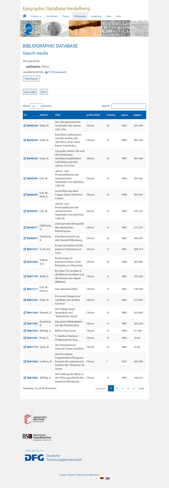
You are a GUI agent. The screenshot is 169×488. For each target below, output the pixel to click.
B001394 (32, 312)
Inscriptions (52, 16)
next (141, 388)
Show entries (37, 106)
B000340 (32, 158)
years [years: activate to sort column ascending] (124, 114)
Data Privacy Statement (88, 474)
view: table (30, 91)
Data (109, 16)
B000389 (32, 194)
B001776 (32, 347)
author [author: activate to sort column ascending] (44, 114)
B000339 (32, 140)
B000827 (32, 238)
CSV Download (55, 71)
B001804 (32, 361)
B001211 (32, 289)
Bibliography (80, 16)
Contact (63, 474)
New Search (31, 78)
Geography (96, 16)
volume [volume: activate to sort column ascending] (110, 114)
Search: (124, 106)
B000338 (32, 125)
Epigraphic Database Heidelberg (56, 8)
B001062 (32, 261)
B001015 (32, 249)
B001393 (32, 300)
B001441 (32, 337)
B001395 (32, 323)
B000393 (32, 211)
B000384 (32, 178)
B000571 (32, 227)
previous (101, 388)
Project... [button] (36, 16)
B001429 (32, 330)
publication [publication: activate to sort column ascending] (93, 114)
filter (44, 91)
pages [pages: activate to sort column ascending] (137, 114)
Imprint (71, 474)
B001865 (32, 377)
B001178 (32, 276)
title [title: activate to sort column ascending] (58, 114)
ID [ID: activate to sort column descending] (25, 114)
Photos (66, 16)
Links (118, 16)
